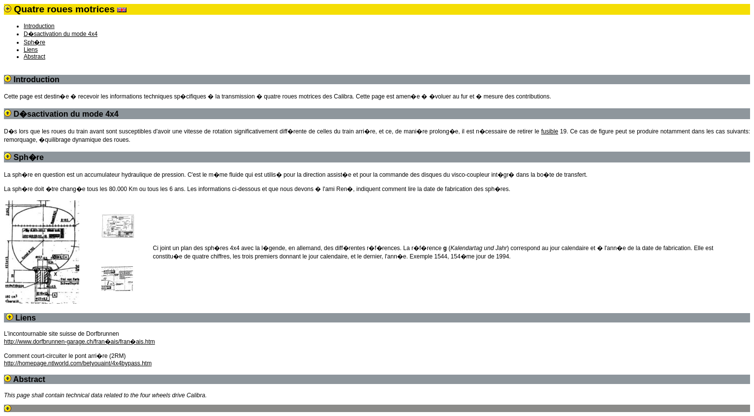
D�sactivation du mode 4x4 (60, 34)
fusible (549, 131)
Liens (31, 49)
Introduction (39, 26)
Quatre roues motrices (64, 9)
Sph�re (34, 42)
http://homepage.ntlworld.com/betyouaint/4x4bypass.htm (78, 363)
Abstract (34, 56)
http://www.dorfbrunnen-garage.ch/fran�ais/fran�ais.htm (79, 341)
